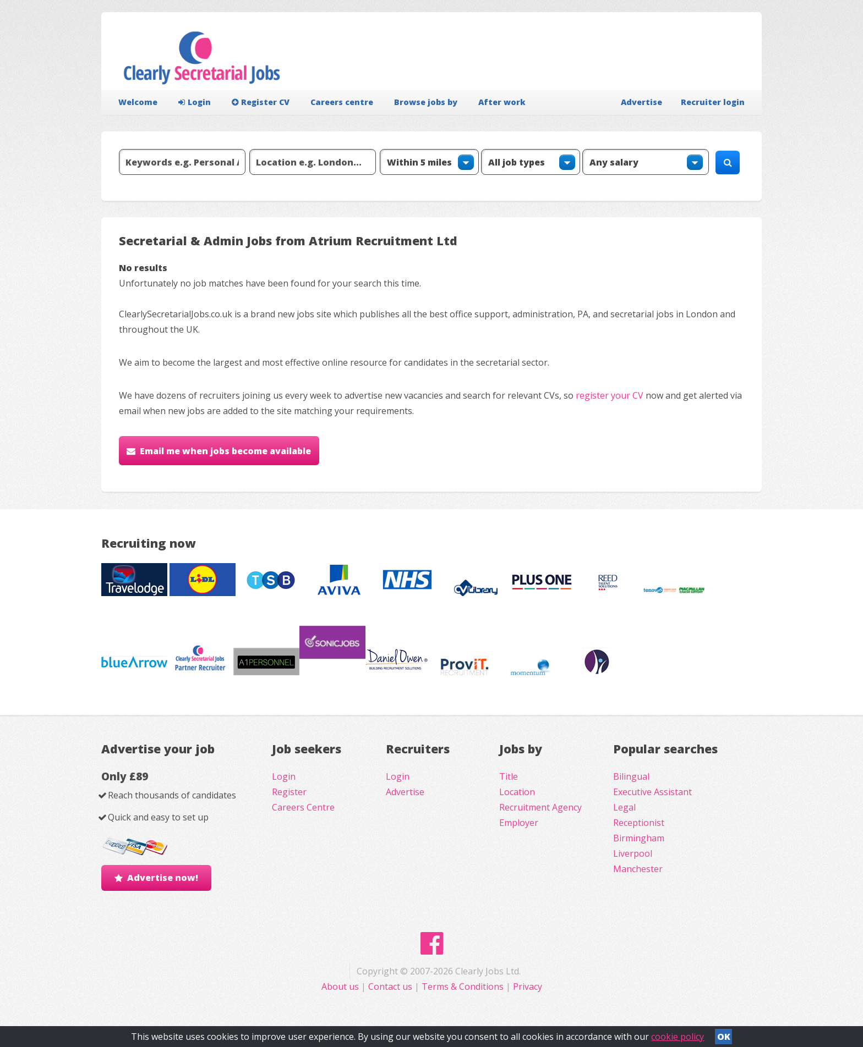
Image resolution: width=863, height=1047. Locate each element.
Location (517, 792)
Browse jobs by (425, 102)
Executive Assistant (652, 792)
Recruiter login (713, 102)
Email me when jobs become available (225, 451)
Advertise (641, 102)
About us (341, 986)
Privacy (527, 986)
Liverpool (632, 853)
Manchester (638, 869)
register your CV (609, 395)
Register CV (261, 102)
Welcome (137, 102)
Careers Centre (303, 807)
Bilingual (631, 776)
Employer (518, 823)
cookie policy (677, 1037)
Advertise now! (162, 878)
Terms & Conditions (463, 986)
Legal (624, 807)
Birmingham (638, 838)
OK (723, 1037)
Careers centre (341, 102)
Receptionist (638, 823)
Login (194, 102)
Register (289, 792)
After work (502, 102)
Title (508, 776)
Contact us (391, 986)
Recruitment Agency (540, 807)
